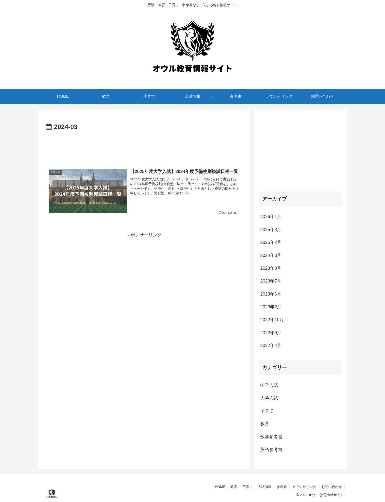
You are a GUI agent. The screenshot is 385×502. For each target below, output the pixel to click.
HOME (220, 487)
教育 (233, 487)
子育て (247, 487)
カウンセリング (304, 487)
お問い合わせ (331, 487)
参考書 (282, 487)
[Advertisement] (144, 146)
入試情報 (265, 487)
